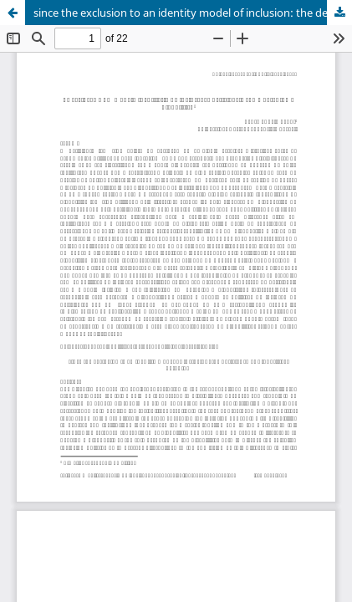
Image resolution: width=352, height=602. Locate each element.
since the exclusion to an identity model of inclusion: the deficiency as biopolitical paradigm (192, 12)
